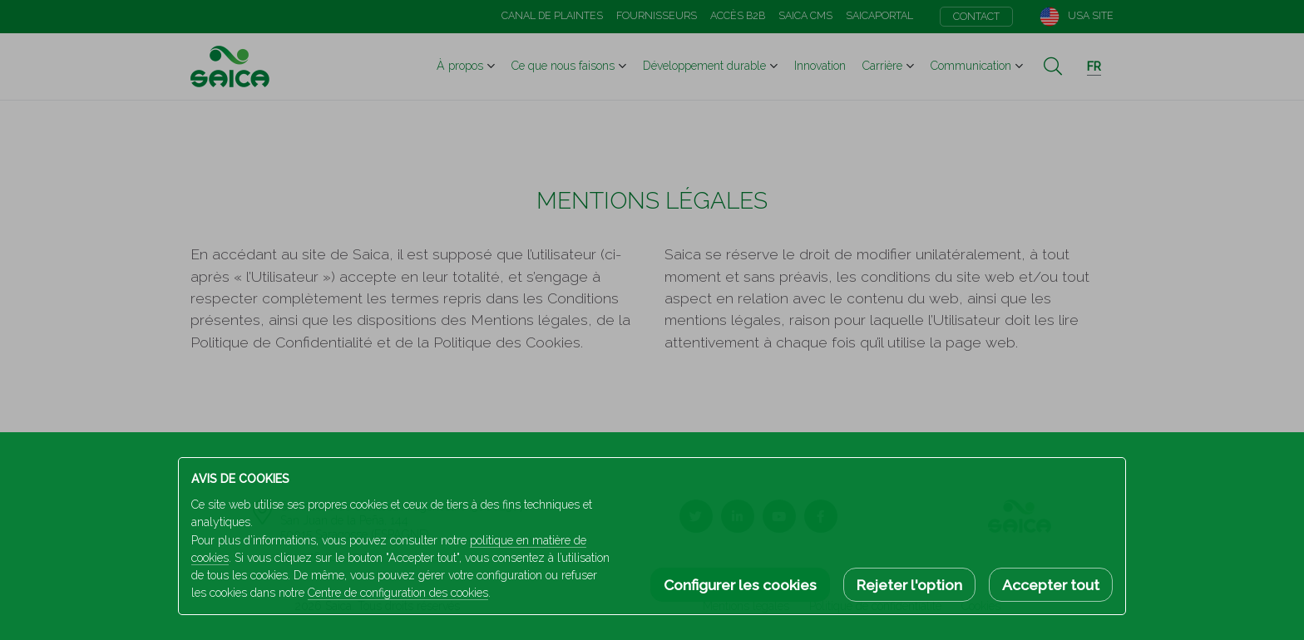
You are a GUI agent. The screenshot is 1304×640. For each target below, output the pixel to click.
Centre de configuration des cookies (398, 592)
